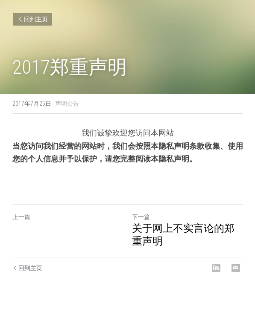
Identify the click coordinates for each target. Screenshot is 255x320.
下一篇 (141, 216)
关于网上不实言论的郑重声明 (183, 234)
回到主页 (32, 19)
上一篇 (21, 216)
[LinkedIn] (216, 268)
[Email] (236, 268)
